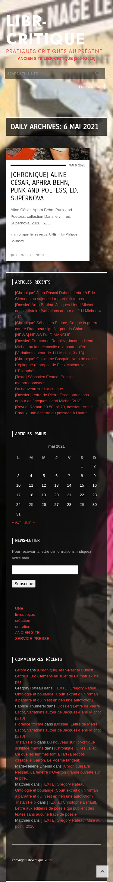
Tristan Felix (25, 742)
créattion (22, 620)
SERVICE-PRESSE (32, 638)
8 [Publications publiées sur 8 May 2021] (82, 475)
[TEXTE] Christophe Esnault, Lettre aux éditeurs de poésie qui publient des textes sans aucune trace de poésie (56, 808)
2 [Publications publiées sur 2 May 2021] (94, 466)
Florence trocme (29, 724)
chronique (21, 234)
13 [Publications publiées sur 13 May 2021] (56, 485)
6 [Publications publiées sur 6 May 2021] (56, 475)
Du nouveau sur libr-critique (39, 389)
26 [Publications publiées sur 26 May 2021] (44, 504)
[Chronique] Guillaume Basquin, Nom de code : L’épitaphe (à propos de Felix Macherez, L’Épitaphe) (56, 365)
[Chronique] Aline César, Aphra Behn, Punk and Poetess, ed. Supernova (44, 186)
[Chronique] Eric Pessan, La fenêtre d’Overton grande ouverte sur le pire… (57, 772)
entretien (22, 626)
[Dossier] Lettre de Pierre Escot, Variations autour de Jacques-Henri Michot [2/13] (58, 712)
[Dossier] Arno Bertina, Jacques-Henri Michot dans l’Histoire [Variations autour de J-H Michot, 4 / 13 (58, 311)
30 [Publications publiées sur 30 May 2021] (95, 504)
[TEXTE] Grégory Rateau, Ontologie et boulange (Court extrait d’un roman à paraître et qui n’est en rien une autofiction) (57, 694)
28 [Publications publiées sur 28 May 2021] (69, 504)
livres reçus (38, 234)
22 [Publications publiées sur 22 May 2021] (82, 495)
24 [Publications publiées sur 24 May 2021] (18, 504)
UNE (52, 234)
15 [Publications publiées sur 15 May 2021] (82, 485)
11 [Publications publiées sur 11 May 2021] (31, 485)
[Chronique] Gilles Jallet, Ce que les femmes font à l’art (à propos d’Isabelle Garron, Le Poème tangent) (56, 754)
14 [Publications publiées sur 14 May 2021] (69, 485)
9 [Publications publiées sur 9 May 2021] (94, 475)
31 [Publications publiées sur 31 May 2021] (18, 514)
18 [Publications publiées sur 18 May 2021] (31, 495)
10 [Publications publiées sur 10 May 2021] (18, 485)
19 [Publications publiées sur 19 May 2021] (44, 495)
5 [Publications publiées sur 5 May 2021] (44, 475)
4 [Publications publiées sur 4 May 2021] (31, 475)
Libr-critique (46, 30)
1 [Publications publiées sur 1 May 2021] (82, 466)
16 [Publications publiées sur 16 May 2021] (95, 485)
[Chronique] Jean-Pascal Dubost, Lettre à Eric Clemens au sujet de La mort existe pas (57, 676)
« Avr (16, 522)
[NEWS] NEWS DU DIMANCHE (43, 335)
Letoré (20, 670)
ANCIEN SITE (27, 632)
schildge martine (29, 748)
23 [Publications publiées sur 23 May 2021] (95, 495)
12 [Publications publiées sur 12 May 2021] (44, 485)
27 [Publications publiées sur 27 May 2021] (56, 504)
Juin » (29, 522)
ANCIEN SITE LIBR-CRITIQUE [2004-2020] (56, 58)
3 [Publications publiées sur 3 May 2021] (18, 475)
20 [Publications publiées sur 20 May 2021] (56, 495)
